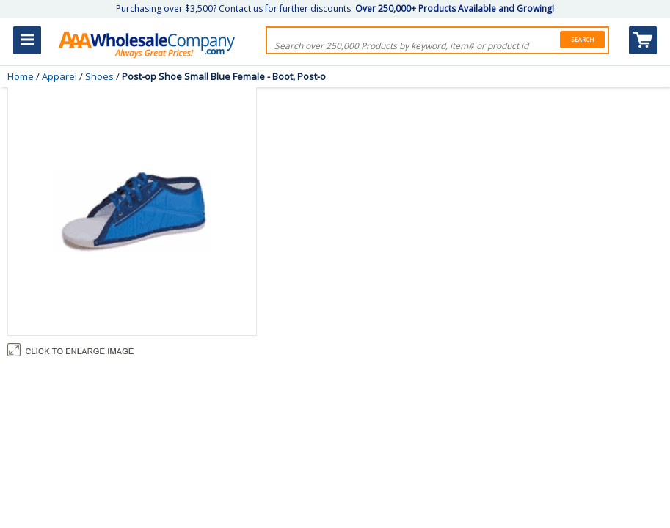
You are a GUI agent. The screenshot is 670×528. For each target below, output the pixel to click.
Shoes (99, 76)
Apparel (59, 76)
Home (20, 76)
